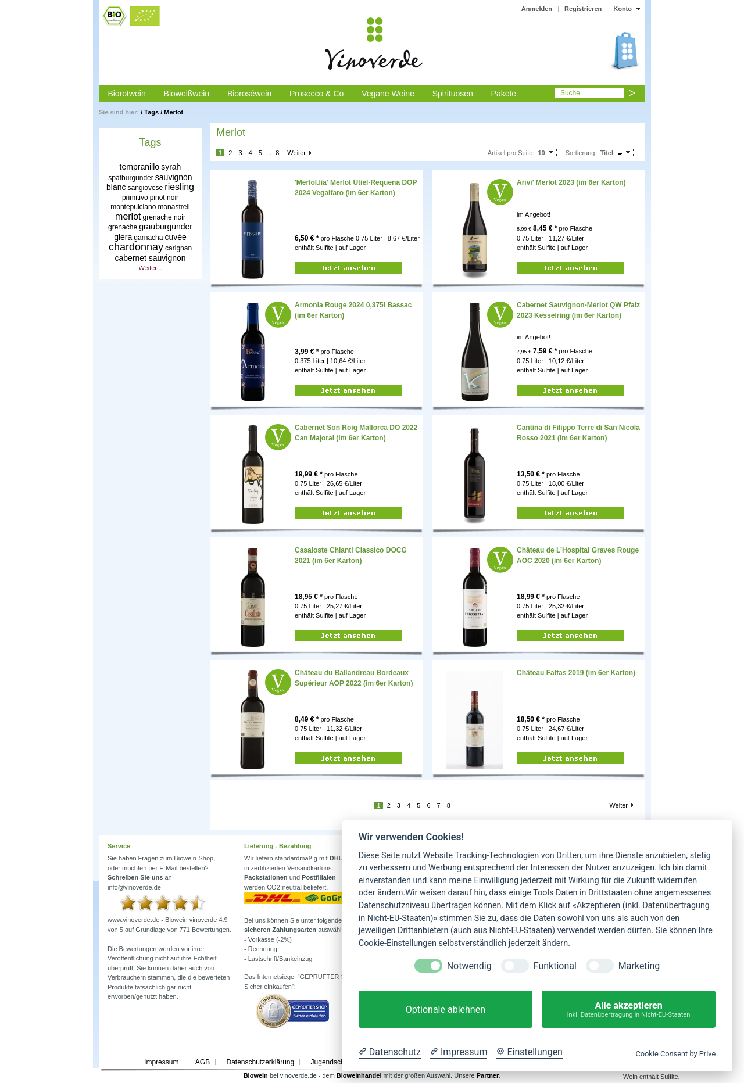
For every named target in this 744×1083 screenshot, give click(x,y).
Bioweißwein (187, 93)
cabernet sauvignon (150, 258)
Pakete (504, 93)
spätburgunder (130, 178)
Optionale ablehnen (445, 1009)
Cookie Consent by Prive (675, 1053)
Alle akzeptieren (628, 1009)
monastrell (173, 207)
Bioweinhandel (359, 1075)
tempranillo (139, 166)
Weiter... (150, 267)
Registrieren (583, 8)
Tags (151, 112)
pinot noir (164, 197)
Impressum (161, 1062)
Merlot (173, 112)
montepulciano (133, 207)
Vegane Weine (388, 93)
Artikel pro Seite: (511, 152)
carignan (178, 248)
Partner (488, 1075)
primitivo (135, 197)
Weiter (296, 152)
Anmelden (536, 8)
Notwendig (469, 965)
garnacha (148, 238)
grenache (122, 227)
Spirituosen (452, 93)
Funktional (555, 965)
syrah (171, 166)
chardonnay (136, 247)
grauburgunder (165, 226)
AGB (202, 1062)
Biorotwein (126, 93)
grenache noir (164, 217)
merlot (128, 216)
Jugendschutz (332, 1062)
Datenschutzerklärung (260, 1062)
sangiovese (145, 188)
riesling (179, 187)
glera (123, 237)
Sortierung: (581, 152)
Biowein (256, 1075)
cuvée (175, 237)
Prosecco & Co (316, 93)
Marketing (639, 965)
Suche (570, 93)
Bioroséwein (249, 93)
